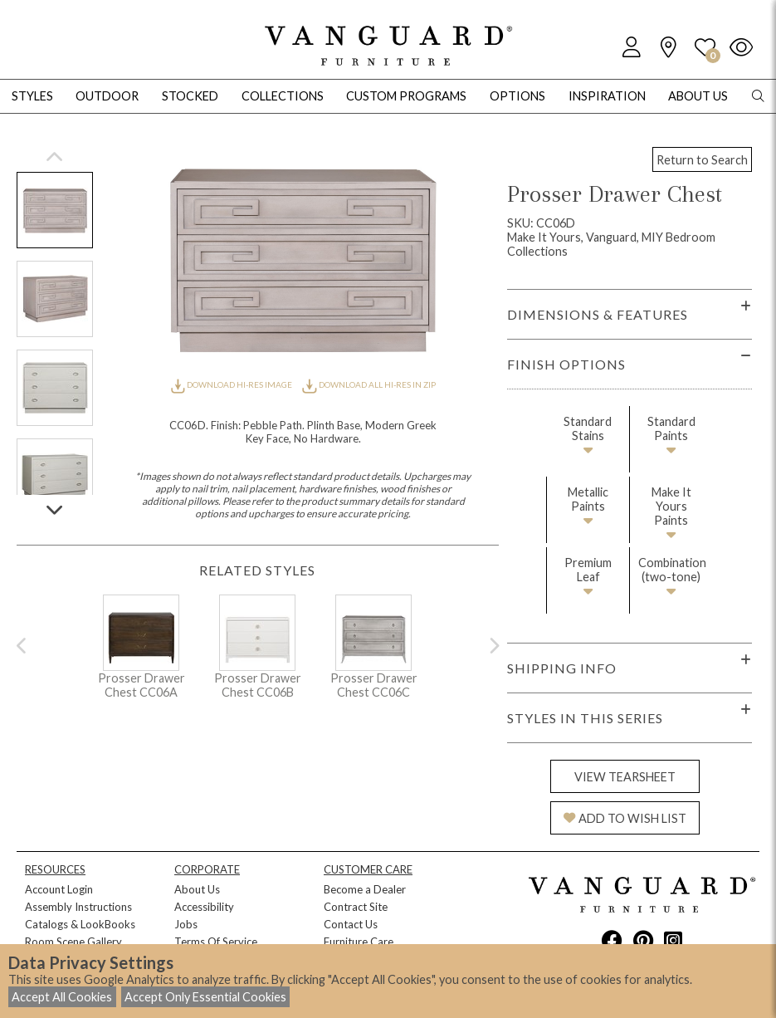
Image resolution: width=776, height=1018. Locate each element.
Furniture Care (358, 941)
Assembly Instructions (78, 906)
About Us (197, 889)
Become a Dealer (365, 889)
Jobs (186, 924)
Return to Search (702, 160)
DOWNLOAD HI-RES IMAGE (232, 384)
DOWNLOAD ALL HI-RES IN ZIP (368, 384)
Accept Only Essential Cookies (205, 997)
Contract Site (356, 906)
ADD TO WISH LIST (625, 818)
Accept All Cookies (62, 997)
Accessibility (204, 906)
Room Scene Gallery (73, 941)
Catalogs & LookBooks (80, 924)
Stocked (190, 96)
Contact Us (351, 924)
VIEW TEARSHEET (625, 777)
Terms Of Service (215, 941)
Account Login (59, 889)
